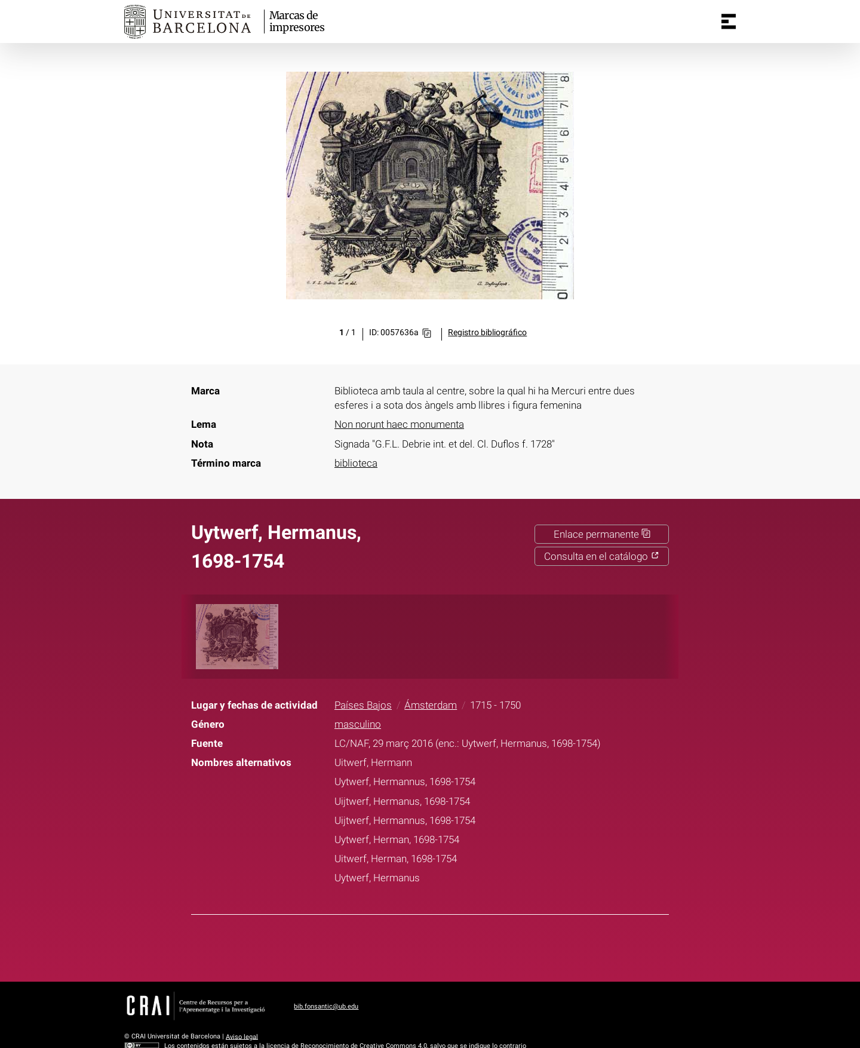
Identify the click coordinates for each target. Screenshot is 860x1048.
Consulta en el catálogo (601, 556)
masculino (357, 724)
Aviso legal (242, 1036)
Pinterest (452, 946)
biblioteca (355, 463)
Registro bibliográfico (487, 332)
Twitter (422, 946)
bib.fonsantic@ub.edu (326, 1006)
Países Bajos (363, 705)
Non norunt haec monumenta (399, 424)
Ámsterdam (430, 705)
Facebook (392, 946)
